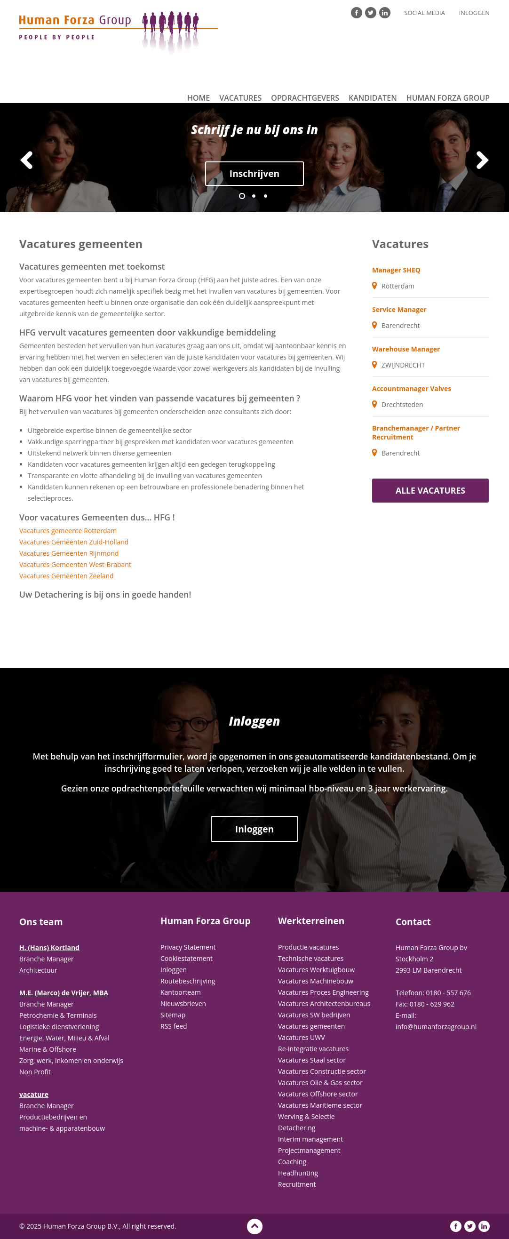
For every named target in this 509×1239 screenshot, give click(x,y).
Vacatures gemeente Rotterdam (68, 530)
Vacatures (240, 98)
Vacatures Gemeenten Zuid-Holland (73, 541)
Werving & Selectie (306, 1116)
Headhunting (298, 1172)
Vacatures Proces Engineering (323, 992)
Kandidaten (373, 98)
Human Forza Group (448, 98)
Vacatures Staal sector (312, 1059)
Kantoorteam (180, 992)
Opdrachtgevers (305, 98)
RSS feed (173, 1026)
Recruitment (297, 1184)
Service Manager (399, 309)
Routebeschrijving (187, 980)
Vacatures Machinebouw (315, 980)
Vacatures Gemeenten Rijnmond (69, 553)
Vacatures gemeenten (311, 1026)
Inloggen (474, 12)
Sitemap (172, 1014)
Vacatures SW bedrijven (314, 1014)
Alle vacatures (430, 490)
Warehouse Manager (406, 348)
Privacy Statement (188, 947)
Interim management (310, 1139)
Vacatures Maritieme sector (320, 1105)
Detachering (296, 1127)
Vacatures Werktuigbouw (316, 969)
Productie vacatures (308, 947)
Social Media (425, 12)
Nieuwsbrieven (183, 1003)
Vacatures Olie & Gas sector (320, 1082)
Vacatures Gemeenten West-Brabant (75, 564)
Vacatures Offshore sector (318, 1093)
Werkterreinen (311, 921)
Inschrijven (254, 173)
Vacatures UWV (301, 1037)
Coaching (292, 1161)
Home (198, 98)
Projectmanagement (309, 1150)
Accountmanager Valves (411, 388)
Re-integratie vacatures (313, 1048)
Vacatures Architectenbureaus (324, 1003)
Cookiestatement (186, 958)
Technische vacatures (311, 958)
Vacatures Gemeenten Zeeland (66, 575)
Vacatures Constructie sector (322, 1071)
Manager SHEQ (396, 269)
